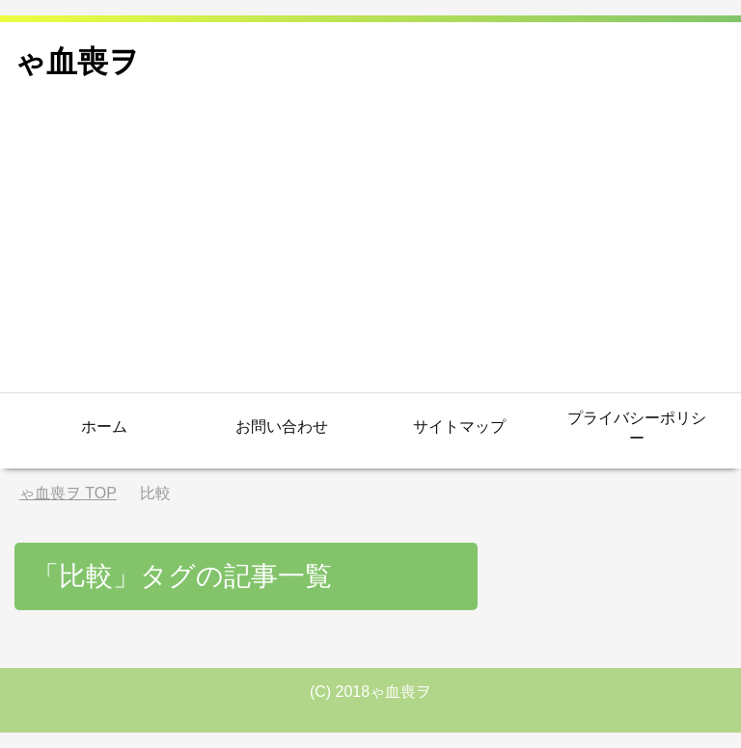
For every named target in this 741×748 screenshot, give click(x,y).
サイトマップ (459, 426)
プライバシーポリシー (636, 428)
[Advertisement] (370, 248)
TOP (68, 493)
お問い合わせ (281, 426)
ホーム (104, 426)
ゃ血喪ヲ (77, 61)
